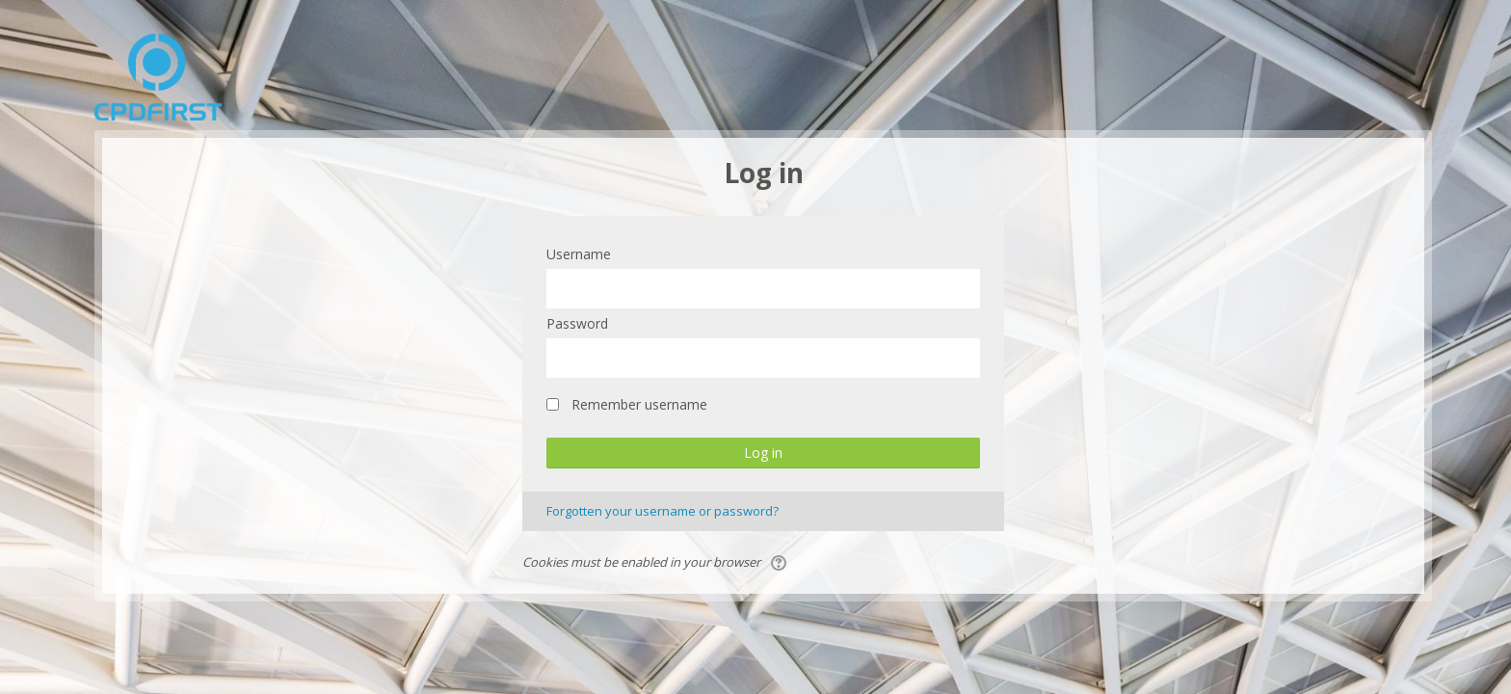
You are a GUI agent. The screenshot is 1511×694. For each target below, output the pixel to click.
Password (577, 323)
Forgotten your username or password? (662, 511)
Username (578, 254)
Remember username (639, 404)
